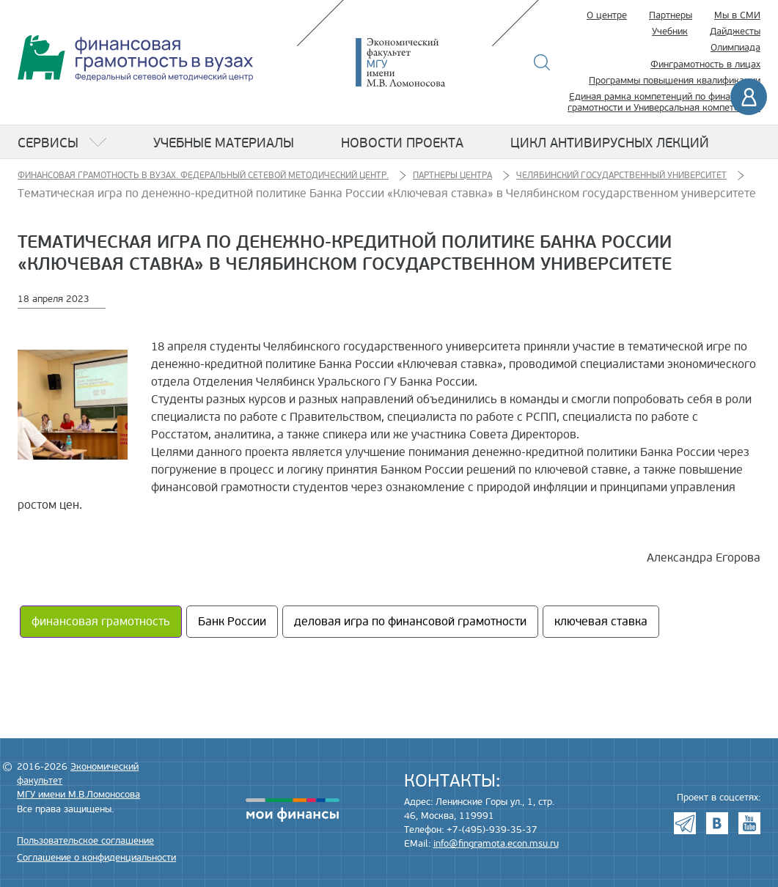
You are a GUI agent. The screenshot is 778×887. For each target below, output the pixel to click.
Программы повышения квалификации (674, 81)
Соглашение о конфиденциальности (96, 858)
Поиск (542, 62)
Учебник (670, 31)
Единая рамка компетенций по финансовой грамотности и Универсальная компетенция (664, 102)
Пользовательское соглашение (85, 841)
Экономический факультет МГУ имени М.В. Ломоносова (422, 62)
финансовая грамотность (101, 621)
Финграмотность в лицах (705, 64)
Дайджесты (735, 31)
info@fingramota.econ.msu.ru (496, 844)
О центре (607, 15)
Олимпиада (735, 48)
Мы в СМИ (737, 15)
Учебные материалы (223, 143)
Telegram (685, 823)
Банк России (232, 621)
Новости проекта (402, 143)
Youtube (749, 823)
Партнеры (670, 15)
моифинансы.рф (293, 810)
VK (717, 823)
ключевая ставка (600, 621)
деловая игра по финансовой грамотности (410, 621)
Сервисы (48, 143)
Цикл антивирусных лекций (609, 143)
